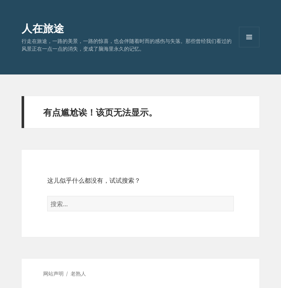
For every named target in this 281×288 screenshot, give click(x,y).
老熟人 (78, 273)
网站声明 (53, 273)
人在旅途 (43, 28)
